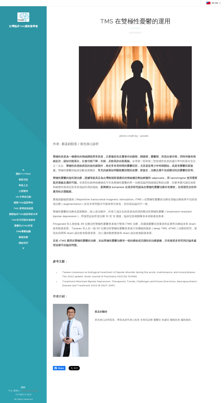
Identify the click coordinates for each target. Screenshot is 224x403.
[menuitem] (23, 174)
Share (59, 368)
